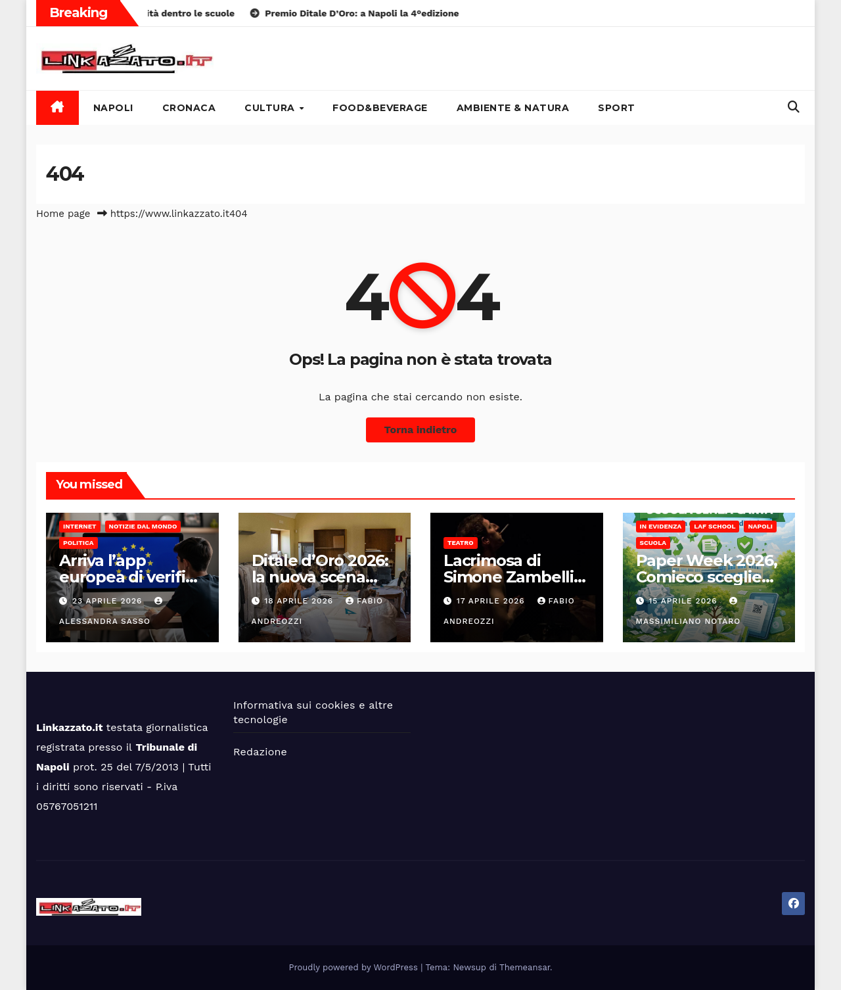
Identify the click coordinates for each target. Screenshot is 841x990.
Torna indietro (420, 429)
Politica (78, 542)
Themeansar (524, 967)
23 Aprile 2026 (108, 600)
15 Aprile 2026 (684, 600)
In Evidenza (661, 526)
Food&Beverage (380, 108)
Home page (63, 214)
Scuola (653, 542)
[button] (794, 107)
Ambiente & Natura (513, 108)
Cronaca (189, 108)
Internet (80, 526)
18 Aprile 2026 (300, 600)
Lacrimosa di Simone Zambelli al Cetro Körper (508, 577)
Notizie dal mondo (143, 526)
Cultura (271, 108)
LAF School (714, 526)
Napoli (113, 108)
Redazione (260, 751)
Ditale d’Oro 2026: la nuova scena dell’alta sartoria (320, 577)
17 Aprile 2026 (492, 600)
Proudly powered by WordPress (355, 967)
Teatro (460, 542)
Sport (616, 108)
